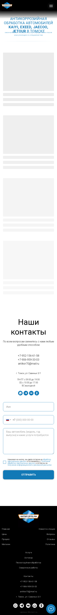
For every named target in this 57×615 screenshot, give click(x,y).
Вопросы (51, 534)
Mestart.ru (32, 612)
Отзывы (51, 539)
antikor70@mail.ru (28, 363)
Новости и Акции (47, 529)
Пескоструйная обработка (28, 562)
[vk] (31, 393)
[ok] (37, 393)
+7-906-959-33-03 (28, 359)
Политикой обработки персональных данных (29, 462)
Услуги (28, 552)
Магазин (6, 544)
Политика (50, 544)
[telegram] (26, 393)
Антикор (28, 558)
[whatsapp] (20, 393)
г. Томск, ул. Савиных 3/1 (28, 373)
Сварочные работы (28, 568)
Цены (4, 534)
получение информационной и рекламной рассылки (30, 465)
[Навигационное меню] (51, 6)
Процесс (6, 539)
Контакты (28, 576)
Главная (6, 529)
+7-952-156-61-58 (28, 355)
